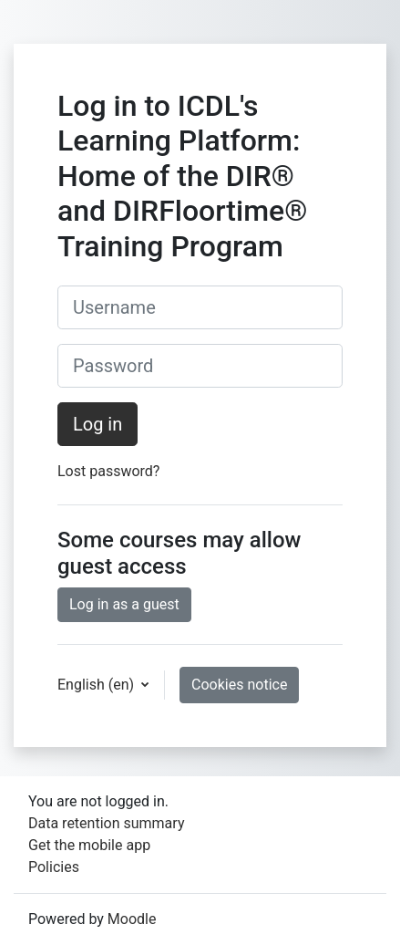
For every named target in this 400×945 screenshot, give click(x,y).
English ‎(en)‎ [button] (97, 684)
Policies (53, 867)
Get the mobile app (89, 845)
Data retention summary (106, 823)
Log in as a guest (124, 604)
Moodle (132, 919)
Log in (97, 424)
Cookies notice (239, 684)
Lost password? (108, 471)
